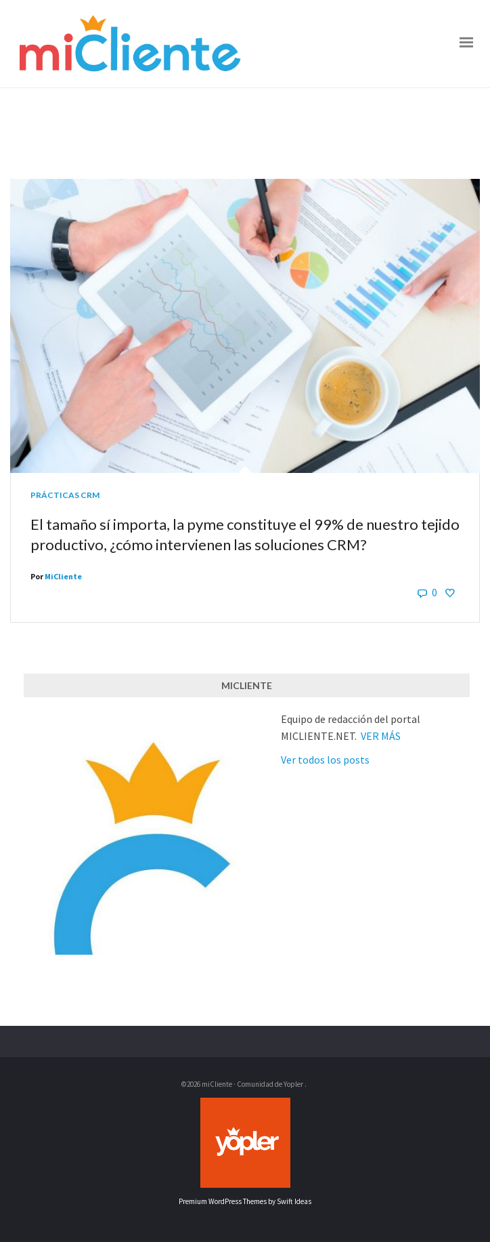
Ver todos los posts (325, 759)
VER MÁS (381, 736)
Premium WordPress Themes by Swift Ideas (245, 1201)
